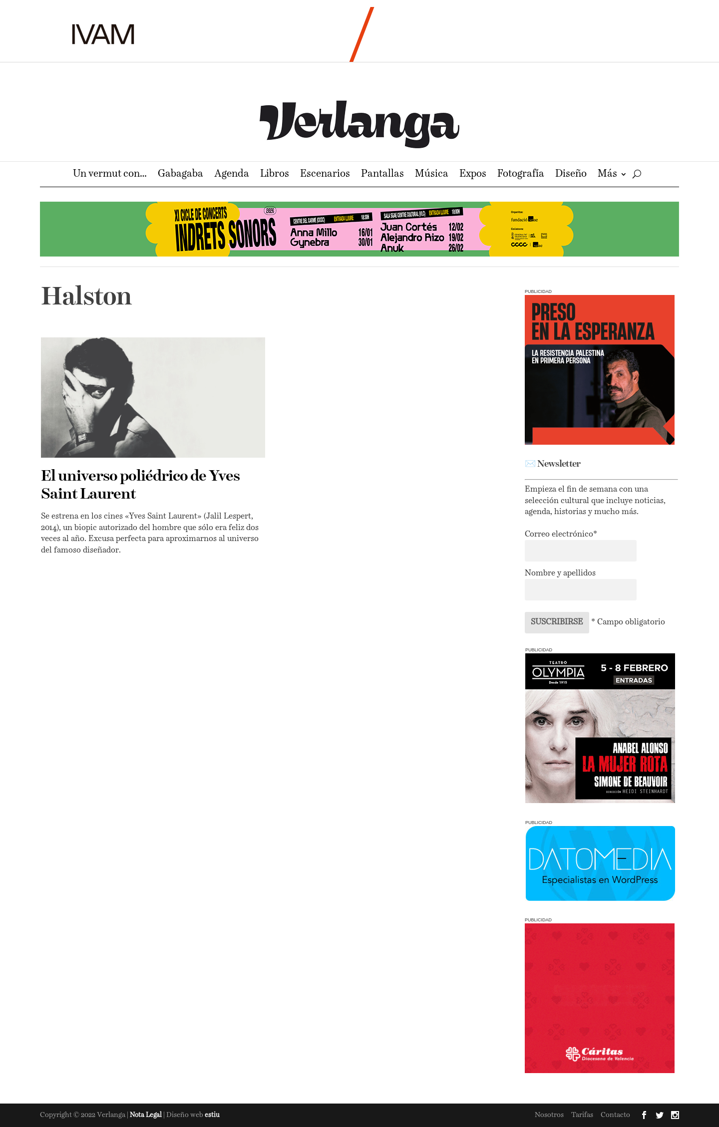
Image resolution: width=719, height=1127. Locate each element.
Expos (472, 175)
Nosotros (549, 1115)
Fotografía (520, 175)
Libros (274, 175)
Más (607, 175)
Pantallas (382, 175)
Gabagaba (180, 175)
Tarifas (582, 1115)
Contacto (615, 1115)
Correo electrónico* (561, 535)
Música (431, 175)
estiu (212, 1115)
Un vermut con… (110, 175)
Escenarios (325, 175)
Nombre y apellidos (560, 573)
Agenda (231, 175)
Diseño (571, 175)
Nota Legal (146, 1115)
